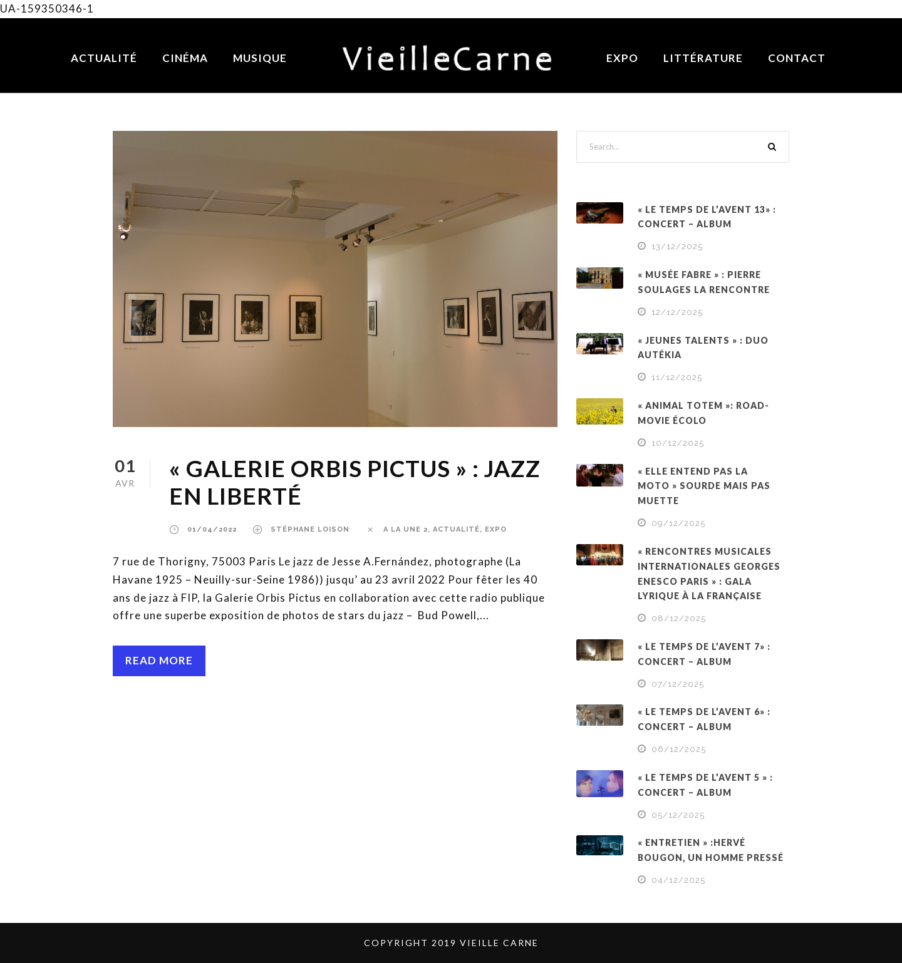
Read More (159, 660)
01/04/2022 (212, 529)
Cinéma (185, 57)
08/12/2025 (678, 618)
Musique (260, 57)
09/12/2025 (678, 523)
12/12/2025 (677, 312)
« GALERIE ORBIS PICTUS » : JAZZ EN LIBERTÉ (355, 482)
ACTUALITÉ (456, 529)
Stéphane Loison (310, 529)
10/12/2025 (677, 443)
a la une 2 (405, 529)
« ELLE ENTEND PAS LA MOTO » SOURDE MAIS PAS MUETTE (704, 486)
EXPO (496, 529)
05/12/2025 (678, 815)
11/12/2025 (676, 377)
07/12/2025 (677, 684)
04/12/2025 (678, 880)
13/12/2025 (677, 246)
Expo (622, 57)
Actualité (104, 57)
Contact (797, 57)
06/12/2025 (678, 749)
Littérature (703, 57)
